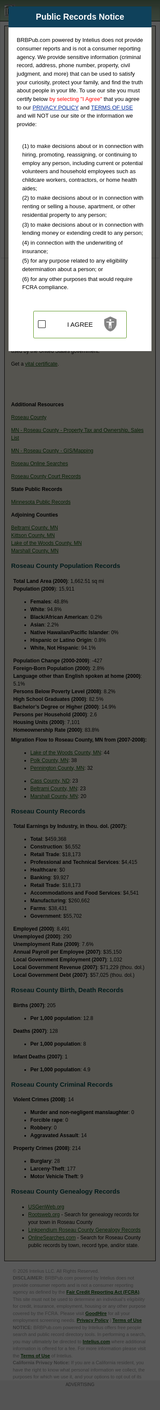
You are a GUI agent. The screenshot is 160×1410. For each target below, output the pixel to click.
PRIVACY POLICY (55, 107)
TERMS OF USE (112, 107)
